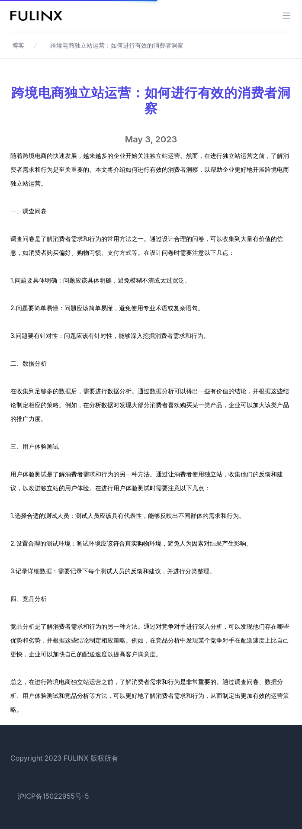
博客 (18, 45)
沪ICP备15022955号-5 (53, 796)
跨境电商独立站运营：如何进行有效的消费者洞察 (116, 45)
